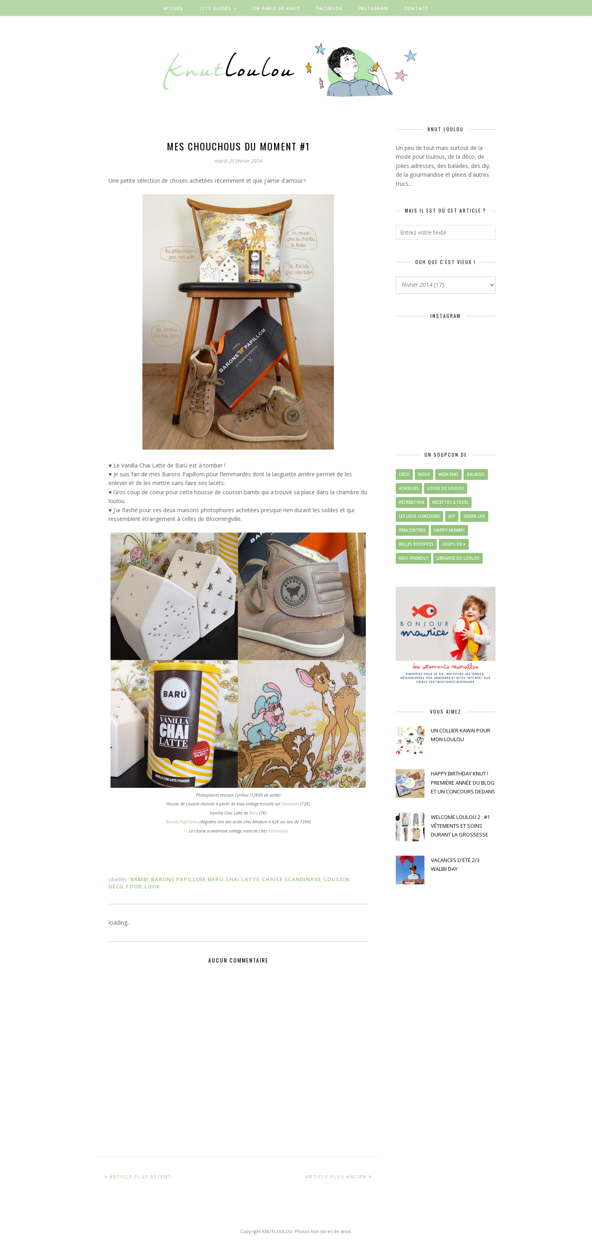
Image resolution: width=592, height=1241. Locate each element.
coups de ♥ (454, 544)
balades (476, 474)
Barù (253, 813)
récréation (411, 502)
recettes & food (450, 502)
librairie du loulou (458, 558)
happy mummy (449, 530)
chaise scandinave (291, 879)
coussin (336, 879)
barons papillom (178, 879)
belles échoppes (416, 544)
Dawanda (290, 804)
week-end (448, 474)
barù (215, 879)
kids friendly (413, 558)
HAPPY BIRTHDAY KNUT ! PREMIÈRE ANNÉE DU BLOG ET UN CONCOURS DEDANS (463, 782)
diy (451, 516)
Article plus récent (141, 1177)
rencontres (412, 530)
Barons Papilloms (182, 822)
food (134, 886)
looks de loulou (445, 488)
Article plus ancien (336, 1177)
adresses (409, 488)
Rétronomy (278, 831)
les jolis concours (419, 516)
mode (424, 474)
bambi (139, 879)
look (152, 886)
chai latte (243, 879)
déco (116, 886)
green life (474, 516)
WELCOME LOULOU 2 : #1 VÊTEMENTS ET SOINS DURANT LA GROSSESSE (460, 826)
